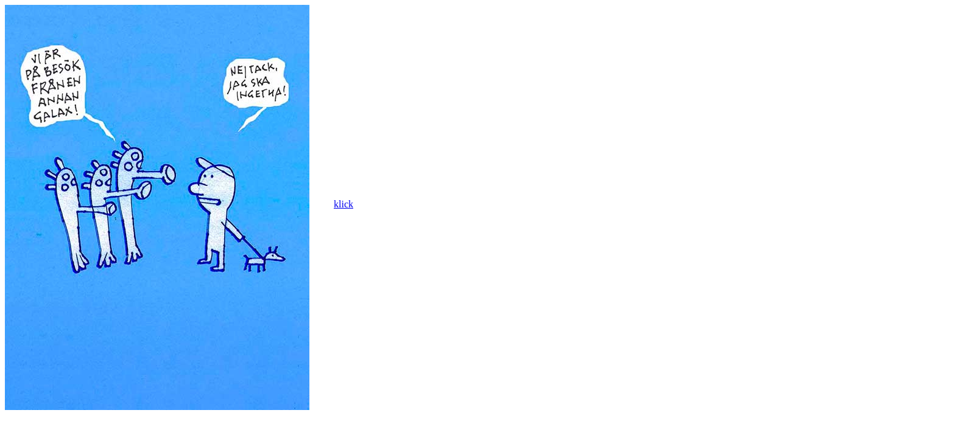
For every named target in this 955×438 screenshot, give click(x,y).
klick (343, 204)
